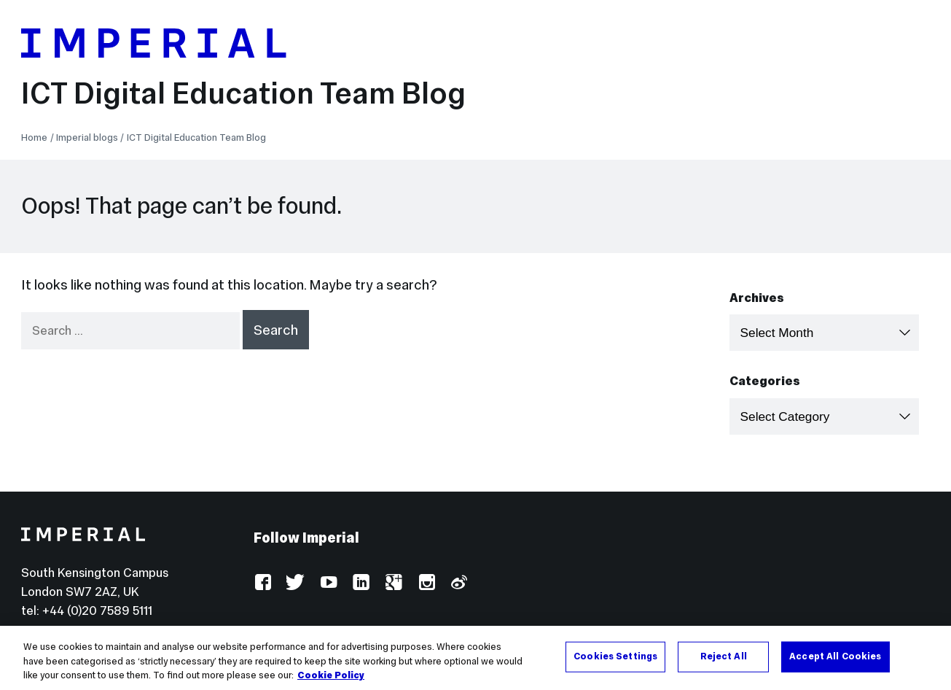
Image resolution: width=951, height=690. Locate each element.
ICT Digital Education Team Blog (243, 93)
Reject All (723, 658)
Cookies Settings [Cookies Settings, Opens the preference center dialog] (615, 658)
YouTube (328, 583)
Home (34, 137)
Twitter (295, 583)
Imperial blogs (87, 137)
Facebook (263, 583)
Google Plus (393, 583)
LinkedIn (360, 583)
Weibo (458, 583)
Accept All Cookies (835, 658)
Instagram (426, 583)
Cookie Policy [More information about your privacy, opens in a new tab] (330, 677)
